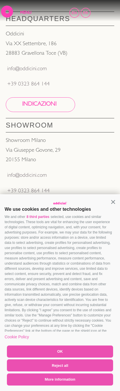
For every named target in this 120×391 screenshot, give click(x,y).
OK (60, 351)
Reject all (60, 365)
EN (74, 13)
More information (60, 379)
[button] (113, 202)
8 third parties (37, 217)
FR (85, 13)
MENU (25, 13)
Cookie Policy (17, 337)
